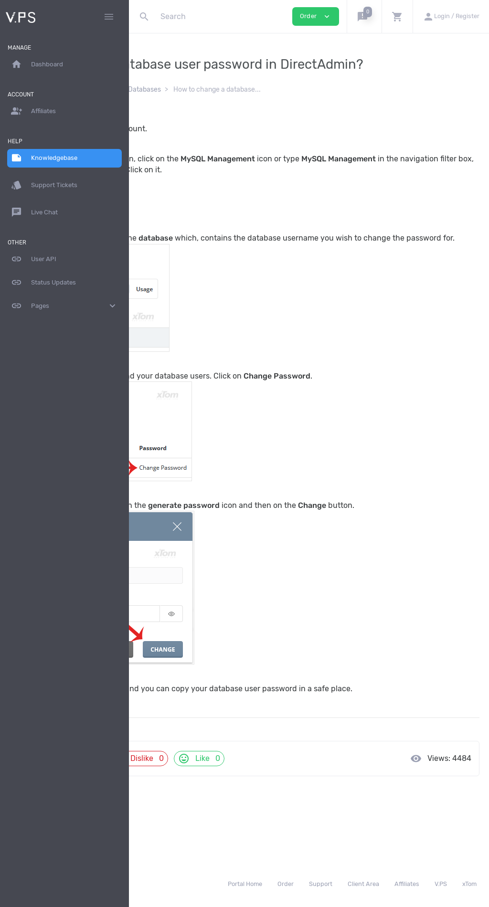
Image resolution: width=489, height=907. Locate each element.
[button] (364, 16)
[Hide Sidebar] (108, 16)
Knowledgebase (170, 104)
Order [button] (315, 16)
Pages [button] (64, 306)
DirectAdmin (225, 104)
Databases (273, 104)
